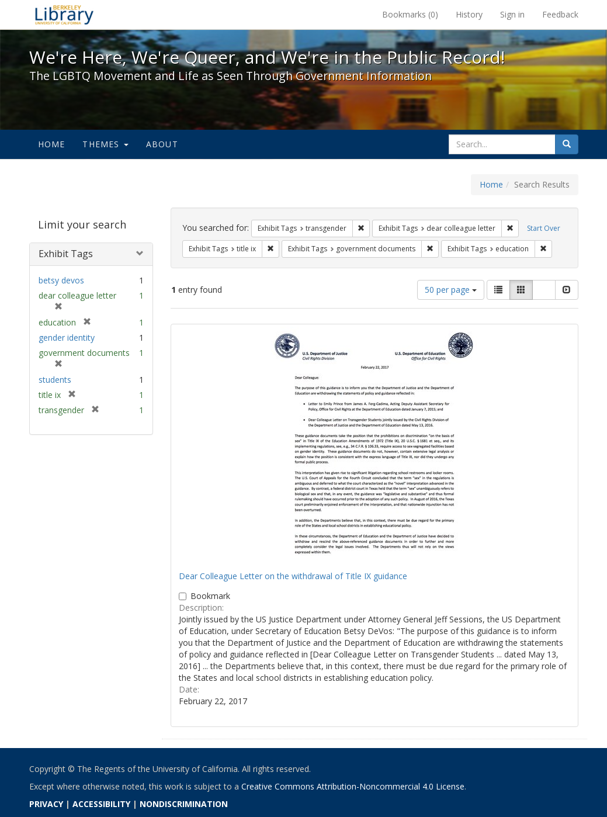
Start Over (543, 228)
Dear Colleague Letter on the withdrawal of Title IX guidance (293, 575)
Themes (105, 144)
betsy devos (61, 280)
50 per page (451, 289)
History (469, 14)
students (55, 379)
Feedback (560, 14)
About (162, 144)
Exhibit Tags (66, 253)
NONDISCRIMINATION (184, 803)
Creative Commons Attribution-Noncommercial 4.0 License (352, 786)
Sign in (512, 14)
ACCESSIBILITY (101, 803)
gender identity (67, 337)
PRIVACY (46, 803)
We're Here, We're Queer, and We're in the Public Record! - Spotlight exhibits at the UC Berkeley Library (64, 14)
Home (51, 144)
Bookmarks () (410, 14)
